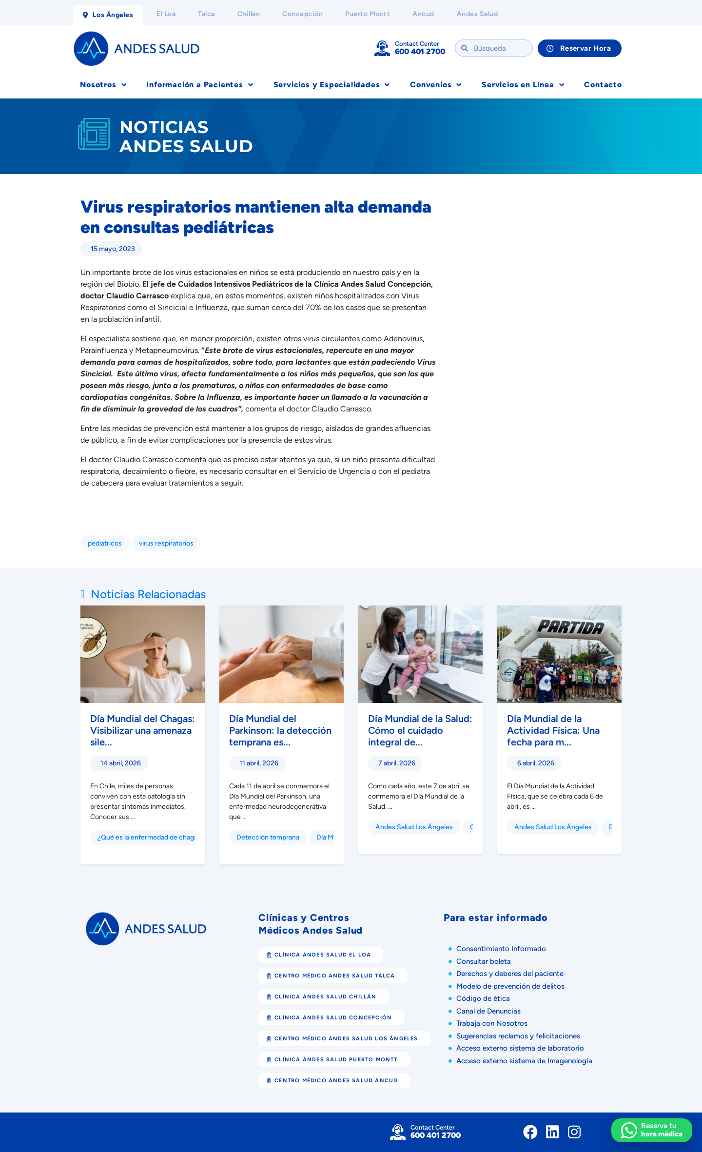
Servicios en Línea (523, 85)
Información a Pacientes (199, 85)
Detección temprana (267, 837)
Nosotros (103, 85)
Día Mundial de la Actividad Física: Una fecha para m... (553, 730)
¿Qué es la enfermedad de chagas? (151, 837)
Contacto (603, 84)
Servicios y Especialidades (331, 85)
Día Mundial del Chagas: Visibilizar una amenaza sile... (142, 730)
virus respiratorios (166, 543)
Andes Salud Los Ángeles (414, 827)
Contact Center (417, 43)
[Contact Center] (382, 48)
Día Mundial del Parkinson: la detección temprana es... (280, 730)
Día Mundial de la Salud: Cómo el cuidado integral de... (420, 730)
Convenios (436, 85)
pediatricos (105, 543)
